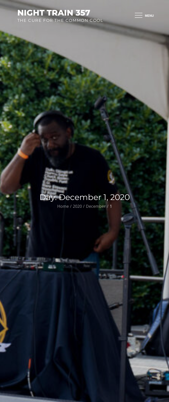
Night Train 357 (53, 13)
